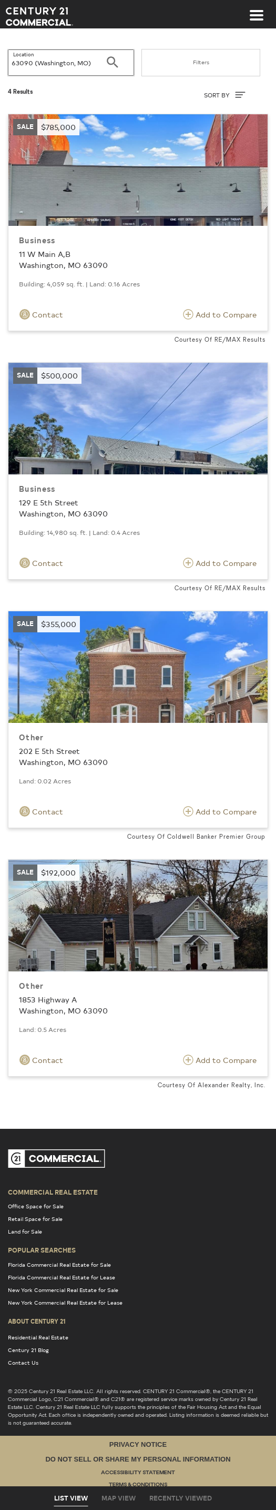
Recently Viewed (180, 1498)
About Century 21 (37, 1321)
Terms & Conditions (138, 1485)
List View (71, 1498)
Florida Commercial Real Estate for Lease (61, 1277)
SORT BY (225, 95)
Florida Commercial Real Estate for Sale (59, 1264)
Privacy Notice (138, 1444)
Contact (41, 314)
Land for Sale (25, 1231)
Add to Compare (220, 314)
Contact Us (23, 1362)
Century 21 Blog (28, 1350)
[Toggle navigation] (256, 10)
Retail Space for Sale (35, 1219)
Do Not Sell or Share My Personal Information (137, 1459)
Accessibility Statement (138, 1473)
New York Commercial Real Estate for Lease (65, 1302)
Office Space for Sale (36, 1206)
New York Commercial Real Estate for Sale (63, 1290)
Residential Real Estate (38, 1337)
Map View (118, 1498)
